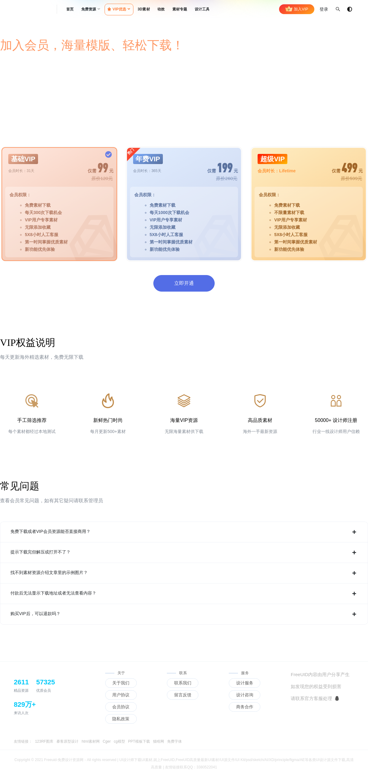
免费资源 (88, 9)
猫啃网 (158, 741)
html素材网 (91, 741)
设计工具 (202, 9)
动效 (161, 9)
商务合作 (244, 706)
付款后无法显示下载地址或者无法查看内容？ (184, 593)
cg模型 (119, 741)
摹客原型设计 (67, 741)
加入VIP (296, 9)
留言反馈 (182, 694)
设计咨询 (244, 694)
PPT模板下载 (139, 741)
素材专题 (179, 9)
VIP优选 (117, 9)
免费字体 (174, 741)
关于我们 (120, 682)
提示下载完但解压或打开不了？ (184, 552)
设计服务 (244, 682)
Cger (107, 741)
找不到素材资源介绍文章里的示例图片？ (184, 573)
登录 (324, 9)
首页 (70, 9)
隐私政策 (120, 718)
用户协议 (120, 694)
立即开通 (184, 283)
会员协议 (120, 706)
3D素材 (144, 9)
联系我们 (182, 682)
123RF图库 (44, 741)
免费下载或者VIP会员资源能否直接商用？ (184, 532)
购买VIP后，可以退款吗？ (184, 614)
